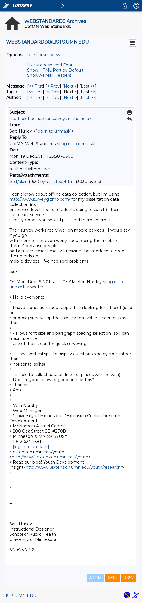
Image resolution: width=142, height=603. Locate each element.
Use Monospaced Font (50, 65)
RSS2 (128, 577)
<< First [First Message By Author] (36, 97)
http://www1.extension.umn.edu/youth (50, 457)
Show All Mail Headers (49, 75)
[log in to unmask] (53, 131)
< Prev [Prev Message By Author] (53, 97)
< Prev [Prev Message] (53, 86)
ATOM (95, 577)
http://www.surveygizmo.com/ (39, 199)
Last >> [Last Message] (88, 86)
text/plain (18, 181)
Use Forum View (43, 54)
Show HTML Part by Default (55, 70)
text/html (65, 181)
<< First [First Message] (36, 86)
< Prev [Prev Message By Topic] (53, 91)
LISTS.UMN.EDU (19, 595)
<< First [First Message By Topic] (36, 91)
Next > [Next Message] (70, 86)
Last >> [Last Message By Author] (88, 97)
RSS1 (112, 577)
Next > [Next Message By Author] (70, 97)
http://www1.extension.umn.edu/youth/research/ (74, 467)
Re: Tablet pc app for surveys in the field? (50, 118)
